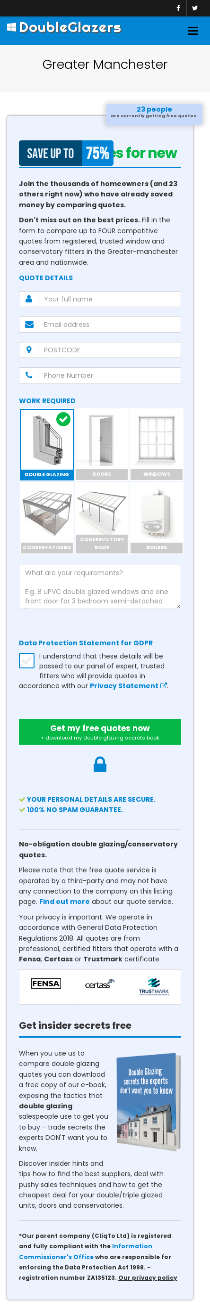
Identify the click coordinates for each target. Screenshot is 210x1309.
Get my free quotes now (100, 732)
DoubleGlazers (64, 27)
